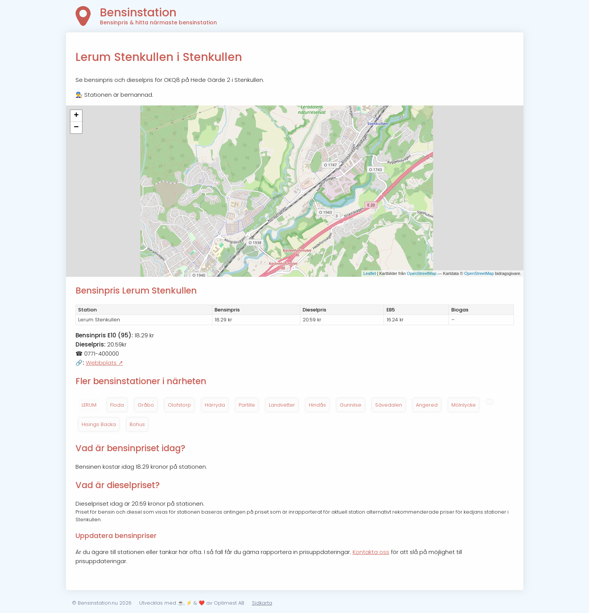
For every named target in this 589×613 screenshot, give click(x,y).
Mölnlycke (463, 405)
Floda (117, 405)
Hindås (317, 405)
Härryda (215, 405)
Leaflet (369, 273)
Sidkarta (262, 603)
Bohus (137, 424)
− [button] (76, 127)
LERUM (89, 405)
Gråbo (146, 405)
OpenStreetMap (422, 273)
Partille (247, 405)
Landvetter (282, 405)
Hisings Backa (99, 424)
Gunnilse (350, 405)
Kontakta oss (371, 552)
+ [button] (76, 115)
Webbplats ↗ (104, 363)
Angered (427, 405)
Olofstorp (179, 405)
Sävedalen (388, 405)
